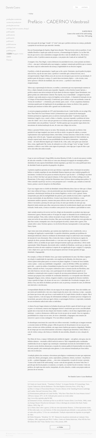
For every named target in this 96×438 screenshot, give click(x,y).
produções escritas (12, 25)
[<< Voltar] (60, 427)
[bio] (76, 7)
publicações (10, 31)
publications (10, 35)
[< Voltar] (31, 14)
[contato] (84, 7)
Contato (11, 435)
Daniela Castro (13, 7)
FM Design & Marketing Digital (83, 433)
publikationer (11, 47)
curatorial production (13, 22)
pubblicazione (11, 44)
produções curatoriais (13, 19)
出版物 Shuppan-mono (14, 53)
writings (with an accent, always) (17, 28)
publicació (10, 41)
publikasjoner (11, 50)
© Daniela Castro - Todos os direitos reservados (19, 433)
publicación (10, 38)
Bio (7, 435)
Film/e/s (9, 60)
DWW (8, 56)
